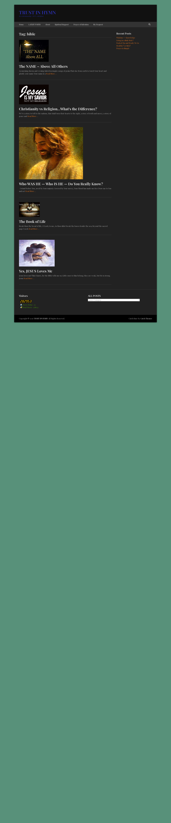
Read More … (51, 73)
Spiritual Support (62, 24)
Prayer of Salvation (81, 24)
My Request (98, 24)
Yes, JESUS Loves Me (35, 271)
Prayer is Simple (122, 48)
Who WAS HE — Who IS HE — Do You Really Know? (61, 183)
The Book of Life (32, 221)
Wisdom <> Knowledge (125, 37)
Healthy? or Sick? (123, 46)
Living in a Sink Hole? (124, 40)
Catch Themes (146, 318)
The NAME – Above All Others (43, 66)
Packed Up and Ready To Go (127, 43)
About (47, 24)
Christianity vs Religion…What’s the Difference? (58, 108)
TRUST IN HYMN (37, 12)
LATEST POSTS (34, 24)
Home (21, 24)
